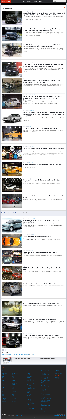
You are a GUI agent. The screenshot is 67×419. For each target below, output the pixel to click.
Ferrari (3, 384)
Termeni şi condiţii (18, 415)
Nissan (21, 354)
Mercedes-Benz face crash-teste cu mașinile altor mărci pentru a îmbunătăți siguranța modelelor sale (42, 29)
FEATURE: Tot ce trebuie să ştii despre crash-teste (40, 128)
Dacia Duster (43, 406)
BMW (3, 377)
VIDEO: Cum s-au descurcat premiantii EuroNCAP (39, 319)
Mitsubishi (14, 376)
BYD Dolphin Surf (30, 402)
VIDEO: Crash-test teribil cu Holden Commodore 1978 (41, 304)
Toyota (13, 397)
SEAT (13, 387)
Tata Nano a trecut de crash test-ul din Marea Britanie (41, 284)
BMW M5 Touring (30, 383)
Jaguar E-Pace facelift (45, 394)
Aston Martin (4, 373)
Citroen (3, 379)
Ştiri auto (57, 370)
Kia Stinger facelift (44, 397)
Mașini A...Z (14, 401)
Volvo (13, 399)
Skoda (13, 388)
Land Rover (4, 399)
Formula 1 (57, 384)
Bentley (3, 376)
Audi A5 (28, 389)
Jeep (3, 395)
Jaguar (3, 394)
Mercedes (4, 354)
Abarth (3, 370)
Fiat (33, 354)
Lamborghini (4, 398)
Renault (13, 354)
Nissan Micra (43, 385)
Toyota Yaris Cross (44, 376)
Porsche (13, 381)
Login (43, 1)
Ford (19, 354)
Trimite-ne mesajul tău (59, 415)
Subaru (13, 392)
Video (34, 234)
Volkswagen (9, 354)
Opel (25, 354)
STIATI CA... (31, 162)
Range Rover (14, 383)
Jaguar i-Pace (44, 390)
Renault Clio (29, 376)
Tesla (13, 395)
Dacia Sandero (44, 408)
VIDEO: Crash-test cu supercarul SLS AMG (37, 236)
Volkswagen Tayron (31, 394)
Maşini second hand (59, 369)
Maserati (13, 370)
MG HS (28, 392)
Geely (3, 388)
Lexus (3, 402)
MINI (12, 374)
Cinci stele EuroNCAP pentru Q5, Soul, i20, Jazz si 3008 (41, 335)
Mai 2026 (57, 377)
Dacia (3, 381)
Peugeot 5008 (29, 391)
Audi (17, 354)
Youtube (47, 361)
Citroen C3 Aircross (30, 387)
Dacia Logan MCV (44, 411)
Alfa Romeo (4, 372)
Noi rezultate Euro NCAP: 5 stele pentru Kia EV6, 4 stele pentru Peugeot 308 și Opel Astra (41, 81)
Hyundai (27, 354)
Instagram (44, 361)
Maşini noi (4, 367)
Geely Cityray (29, 374)
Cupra (3, 380)
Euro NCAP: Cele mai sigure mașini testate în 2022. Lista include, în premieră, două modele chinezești (42, 45)
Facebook (41, 361)
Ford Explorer (43, 373)
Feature (30, 126)
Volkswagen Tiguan (31, 370)
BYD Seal (29, 373)
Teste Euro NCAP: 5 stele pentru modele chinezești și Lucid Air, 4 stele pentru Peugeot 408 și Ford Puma (43, 65)
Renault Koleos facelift (45, 405)
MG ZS (28, 395)
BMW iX (42, 404)
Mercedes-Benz (15, 373)
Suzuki (13, 394)
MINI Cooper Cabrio (30, 388)
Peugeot (13, 380)
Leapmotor (4, 401)
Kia (2, 397)
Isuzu (3, 392)
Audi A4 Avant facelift (45, 400)
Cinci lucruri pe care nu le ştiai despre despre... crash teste (42, 164)
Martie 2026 (57, 380)
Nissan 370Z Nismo (45, 374)
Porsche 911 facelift (30, 400)
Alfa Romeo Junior (30, 408)
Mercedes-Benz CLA (31, 372)
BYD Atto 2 (29, 377)
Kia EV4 (28, 384)
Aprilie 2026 (57, 378)
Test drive (57, 371)
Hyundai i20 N (44, 389)
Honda (31, 354)
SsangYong (14, 391)
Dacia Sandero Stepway (46, 377)
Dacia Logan (43, 409)
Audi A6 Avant (30, 385)
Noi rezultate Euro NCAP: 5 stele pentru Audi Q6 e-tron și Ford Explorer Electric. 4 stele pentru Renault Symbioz (44, 14)
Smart (13, 390)
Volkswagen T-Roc (30, 379)
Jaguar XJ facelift (44, 378)
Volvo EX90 (29, 399)
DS (2, 383)
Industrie (33, 218)
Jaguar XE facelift (44, 396)
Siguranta (35, 11)
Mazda (13, 372)
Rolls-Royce (14, 385)
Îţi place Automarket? (10, 212)
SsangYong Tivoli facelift (46, 398)
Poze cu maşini (58, 373)
